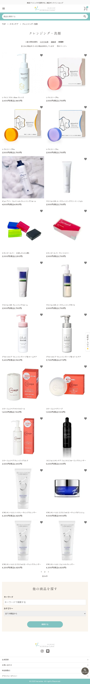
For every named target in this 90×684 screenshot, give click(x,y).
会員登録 (5, 660)
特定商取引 (6, 671)
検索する (45, 624)
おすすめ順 (44, 42)
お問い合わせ (7, 665)
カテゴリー (8, 608)
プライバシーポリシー (9, 676)
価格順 (53, 42)
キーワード (8, 597)
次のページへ (62, 46)
